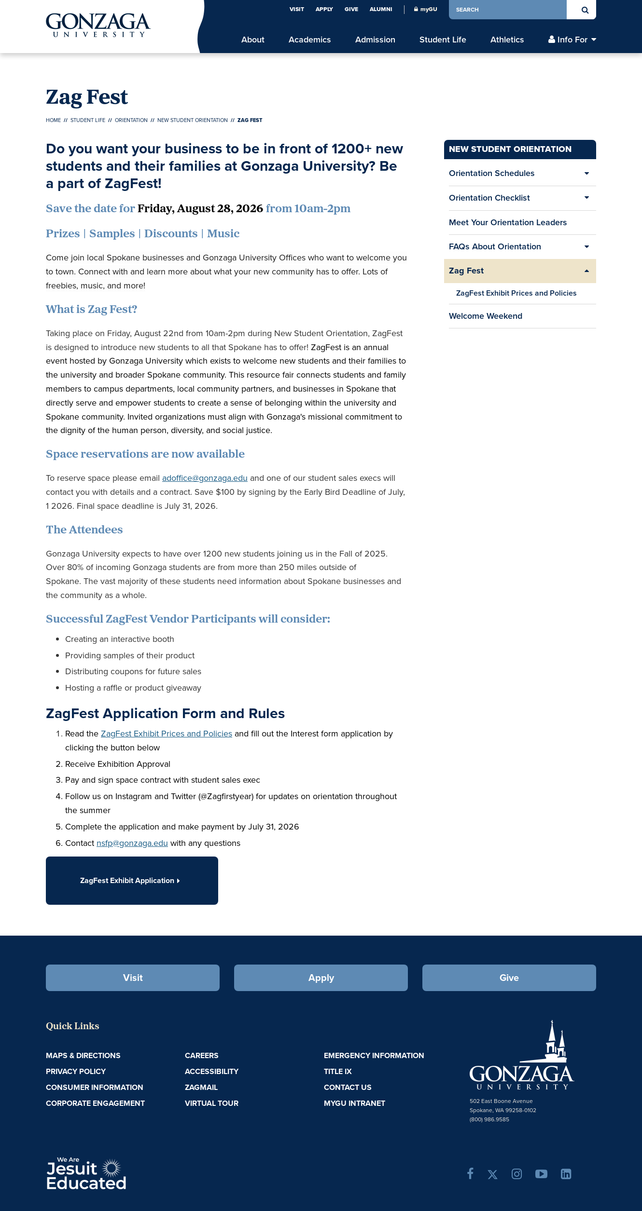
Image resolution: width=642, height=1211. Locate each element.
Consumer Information (94, 1087)
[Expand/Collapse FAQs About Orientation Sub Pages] (586, 247)
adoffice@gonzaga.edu (205, 478)
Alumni (381, 9)
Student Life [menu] (442, 40)
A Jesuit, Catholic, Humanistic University (128, 1172)
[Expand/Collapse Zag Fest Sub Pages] (586, 271)
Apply (324, 9)
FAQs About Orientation (495, 246)
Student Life (87, 120)
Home (53, 120)
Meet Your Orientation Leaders (508, 222)
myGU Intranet (354, 1103)
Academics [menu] (310, 40)
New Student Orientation (192, 120)
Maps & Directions (83, 1055)
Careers (202, 1055)
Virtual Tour (211, 1103)
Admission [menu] (375, 40)
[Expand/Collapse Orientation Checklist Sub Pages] (586, 198)
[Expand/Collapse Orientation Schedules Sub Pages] (586, 174)
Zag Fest (466, 270)
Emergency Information (374, 1055)
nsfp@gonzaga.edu (132, 843)
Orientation (131, 120)
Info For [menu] (572, 40)
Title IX (338, 1071)
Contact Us (348, 1087)
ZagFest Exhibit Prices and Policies (516, 293)
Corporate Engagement (95, 1103)
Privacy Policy (76, 1071)
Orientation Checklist (489, 197)
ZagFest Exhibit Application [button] (132, 880)
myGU (425, 9)
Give (351, 9)
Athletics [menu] (507, 40)
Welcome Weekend (485, 316)
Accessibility (211, 1071)
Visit (297, 9)
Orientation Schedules (492, 173)
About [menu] (253, 40)
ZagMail (201, 1087)
